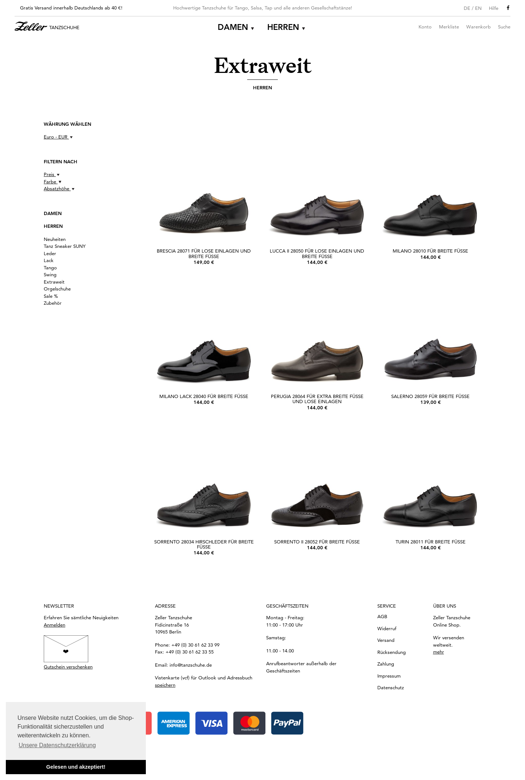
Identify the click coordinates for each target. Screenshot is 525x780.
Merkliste (449, 27)
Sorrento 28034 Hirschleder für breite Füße (204, 544)
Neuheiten (55, 239)
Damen (233, 27)
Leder (50, 253)
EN (478, 8)
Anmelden (54, 625)
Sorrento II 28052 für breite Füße (317, 542)
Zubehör (53, 303)
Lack (49, 260)
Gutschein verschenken (68, 667)
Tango (50, 267)
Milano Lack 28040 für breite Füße (203, 396)
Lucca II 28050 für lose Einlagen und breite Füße (317, 253)
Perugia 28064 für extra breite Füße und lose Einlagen (317, 398)
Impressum (389, 676)
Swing (50, 274)
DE (467, 8)
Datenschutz (390, 687)
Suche (504, 27)
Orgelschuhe (57, 289)
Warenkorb (478, 27)
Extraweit (54, 282)
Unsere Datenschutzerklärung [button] (57, 745)
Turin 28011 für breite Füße (431, 542)
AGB (382, 616)
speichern (165, 685)
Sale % (51, 296)
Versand (385, 640)
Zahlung (385, 664)
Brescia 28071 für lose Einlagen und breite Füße (204, 253)
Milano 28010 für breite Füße (430, 251)
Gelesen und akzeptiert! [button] (75, 767)
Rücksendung (391, 652)
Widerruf (386, 628)
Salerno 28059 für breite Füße (430, 396)
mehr (438, 652)
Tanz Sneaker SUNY (65, 246)
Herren (283, 27)
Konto (425, 27)
